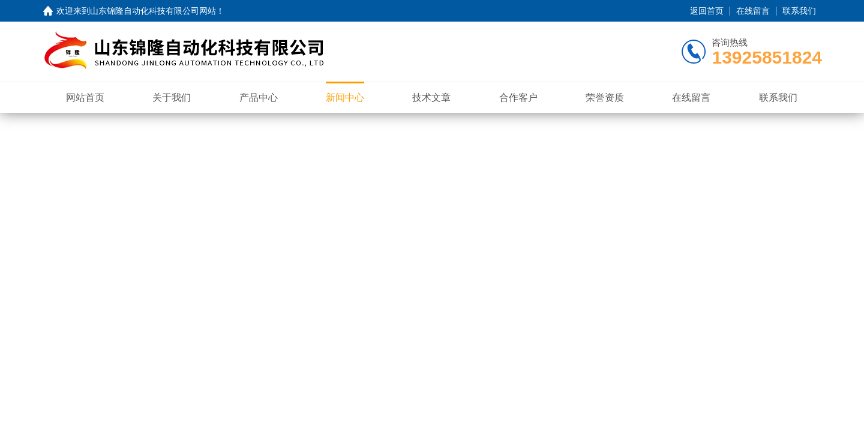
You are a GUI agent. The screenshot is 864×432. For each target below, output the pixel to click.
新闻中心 (345, 97)
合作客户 (518, 97)
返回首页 (707, 11)
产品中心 (258, 97)
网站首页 (85, 97)
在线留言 (753, 11)
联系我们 (799, 11)
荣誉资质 (605, 97)
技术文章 (431, 97)
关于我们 (171, 97)
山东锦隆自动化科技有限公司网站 (153, 11)
